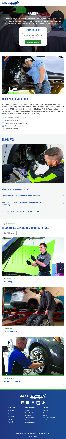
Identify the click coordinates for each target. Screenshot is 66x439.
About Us (45, 410)
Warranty (11, 419)
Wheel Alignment (12, 381)
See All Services (9, 233)
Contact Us (46, 413)
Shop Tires (11, 407)
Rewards (11, 416)
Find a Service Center (49, 417)
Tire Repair (28, 420)
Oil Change (10, 281)
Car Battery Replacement (32, 413)
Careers (45, 415)
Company (46, 407)
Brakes (27, 410)
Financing (11, 422)
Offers (10, 413)
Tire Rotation (10, 331)
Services (11, 410)
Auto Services (30, 407)
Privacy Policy (33, 436)
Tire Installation (29, 417)
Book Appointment (33, 42)
